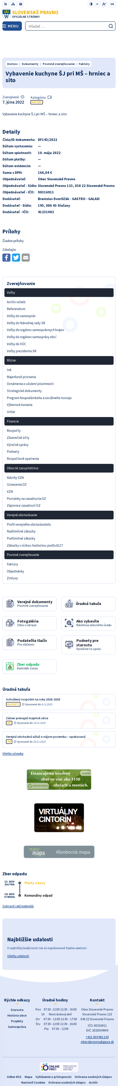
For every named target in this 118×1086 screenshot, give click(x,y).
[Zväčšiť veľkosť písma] (104, 4)
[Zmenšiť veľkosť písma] (97, 4)
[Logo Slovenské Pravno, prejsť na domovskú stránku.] (59, 14)
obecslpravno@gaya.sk (97, 1018)
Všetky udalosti (18, 932)
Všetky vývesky (12, 729)
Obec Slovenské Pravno (70, 1069)
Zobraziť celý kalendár (18, 882)
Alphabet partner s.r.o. (77, 1064)
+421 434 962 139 (97, 1013)
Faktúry (37, 78)
